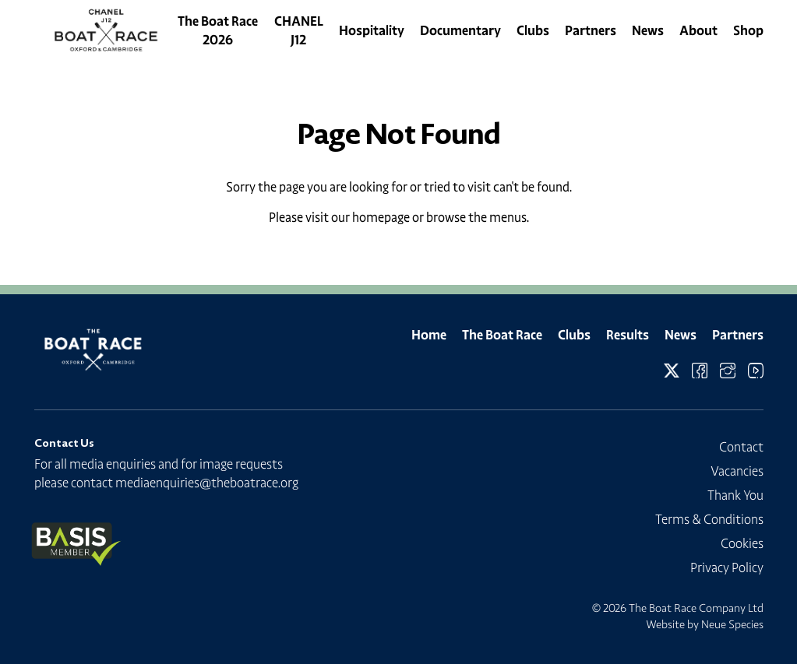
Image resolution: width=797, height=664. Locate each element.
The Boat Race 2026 (218, 30)
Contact (741, 447)
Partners (590, 30)
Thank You (735, 495)
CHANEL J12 (298, 30)
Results (627, 335)
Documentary (460, 30)
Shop (748, 30)
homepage (381, 217)
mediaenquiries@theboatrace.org (206, 482)
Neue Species (732, 624)
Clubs (533, 30)
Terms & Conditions (709, 519)
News (648, 30)
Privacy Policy (726, 567)
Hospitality (371, 30)
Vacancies (737, 471)
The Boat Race (502, 335)
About (698, 30)
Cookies (742, 543)
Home (428, 335)
